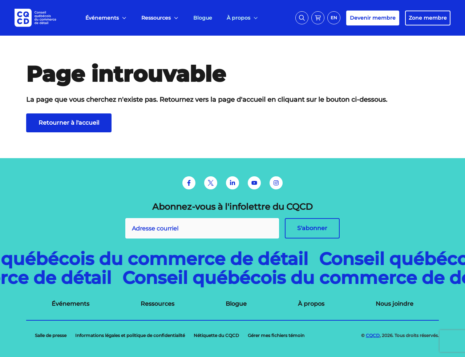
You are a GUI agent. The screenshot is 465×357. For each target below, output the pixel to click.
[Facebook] (188, 182)
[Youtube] (254, 182)
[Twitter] (210, 182)
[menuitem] (106, 18)
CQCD (373, 335)
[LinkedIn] (232, 182)
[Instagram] (276, 182)
